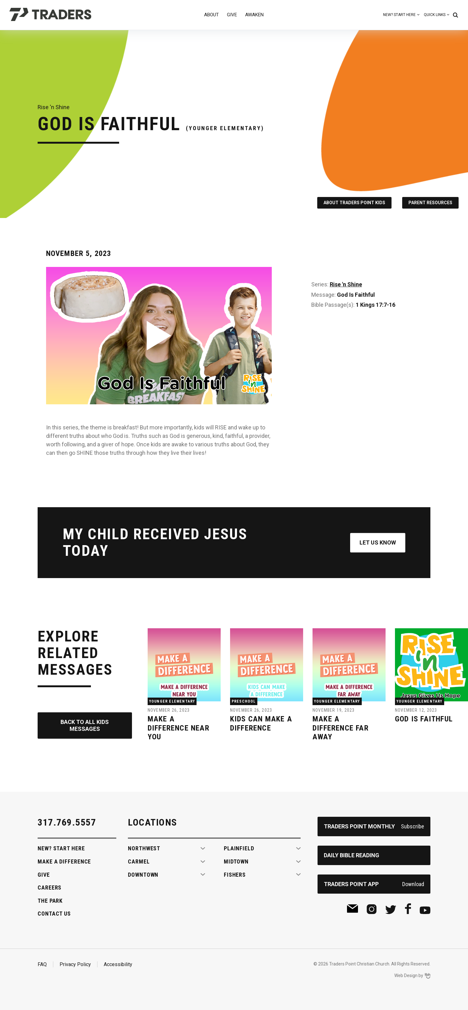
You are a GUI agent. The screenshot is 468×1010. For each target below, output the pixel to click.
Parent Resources (430, 202)
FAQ (42, 964)
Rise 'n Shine (346, 284)
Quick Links (434, 15)
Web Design (406, 975)
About (211, 15)
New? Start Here (399, 15)
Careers (49, 887)
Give (232, 15)
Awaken (254, 15)
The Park (50, 900)
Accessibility (118, 964)
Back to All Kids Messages (84, 725)
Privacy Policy (75, 964)
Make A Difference (64, 861)
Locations (152, 822)
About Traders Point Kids (354, 202)
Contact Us (54, 913)
